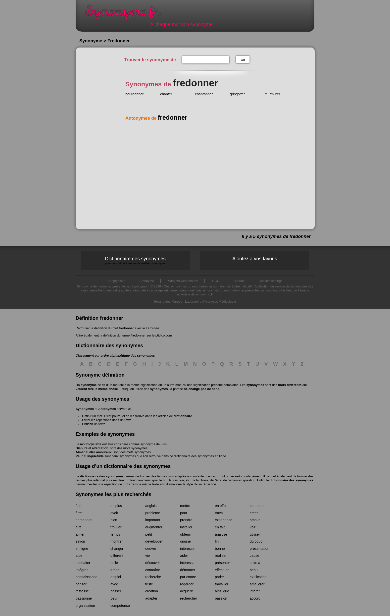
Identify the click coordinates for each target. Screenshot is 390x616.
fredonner (126, 328)
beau (254, 570)
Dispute (82, 448)
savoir (80, 541)
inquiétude (95, 456)
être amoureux (100, 452)
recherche (153, 577)
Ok (243, 60)
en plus (116, 506)
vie (147, 556)
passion (221, 598)
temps (115, 534)
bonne (220, 549)
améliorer (257, 584)
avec (114, 584)
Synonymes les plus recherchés (113, 494)
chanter (166, 94)
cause (254, 556)
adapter (151, 598)
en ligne (82, 549)
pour (183, 513)
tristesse (82, 591)
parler (219, 577)
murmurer (272, 94)
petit (148, 534)
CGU (215, 281)
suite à (255, 563)
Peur (79, 456)
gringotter (237, 94)
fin (217, 541)
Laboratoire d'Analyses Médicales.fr (210, 301)
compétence (120, 606)
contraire (257, 506)
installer (186, 527)
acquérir (186, 591)
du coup (256, 541)
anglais (150, 506)
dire (79, 527)
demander (84, 520)
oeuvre (150, 549)
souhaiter (83, 563)
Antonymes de (156, 118)
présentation (259, 549)
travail (219, 513)
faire (79, 506)
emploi (115, 577)
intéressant (188, 563)
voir (252, 527)
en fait (220, 527)
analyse (221, 534)
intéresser (188, 549)
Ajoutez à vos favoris (254, 258)
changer (116, 549)
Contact (239, 281)
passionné (84, 598)
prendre (186, 520)
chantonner (204, 94)
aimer (80, 534)
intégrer (82, 570)
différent (116, 556)
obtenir (185, 534)
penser (81, 584)
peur (114, 598)
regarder (187, 584)
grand (115, 570)
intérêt (255, 591)
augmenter (153, 527)
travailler (221, 584)
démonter (187, 570)
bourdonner (134, 94)
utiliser (255, 534)
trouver (116, 527)
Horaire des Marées (168, 301)
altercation (100, 448)
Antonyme (147, 281)
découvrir (152, 563)
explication (258, 577)
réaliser (221, 556)
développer (154, 541)
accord (255, 598)
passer (115, 591)
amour (255, 520)
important (152, 520)
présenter (222, 563)
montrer (116, 541)
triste (149, 584)
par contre (188, 577)
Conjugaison (116, 281)
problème (152, 513)
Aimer (80, 452)
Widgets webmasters (183, 281)
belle (114, 563)
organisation (85, 606)
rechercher (188, 598)
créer (254, 513)
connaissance (86, 577)
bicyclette (93, 444)
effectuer (222, 570)
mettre (185, 506)
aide (79, 556)
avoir (114, 513)
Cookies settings (270, 281)
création (151, 591)
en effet (221, 506)
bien (113, 520)
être (79, 513)
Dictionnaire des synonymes (135, 260)
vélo (164, 444)
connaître (152, 570)
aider (184, 556)
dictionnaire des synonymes (102, 476)
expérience (223, 520)
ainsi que (222, 591)
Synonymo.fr (126, 14)
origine (185, 541)
